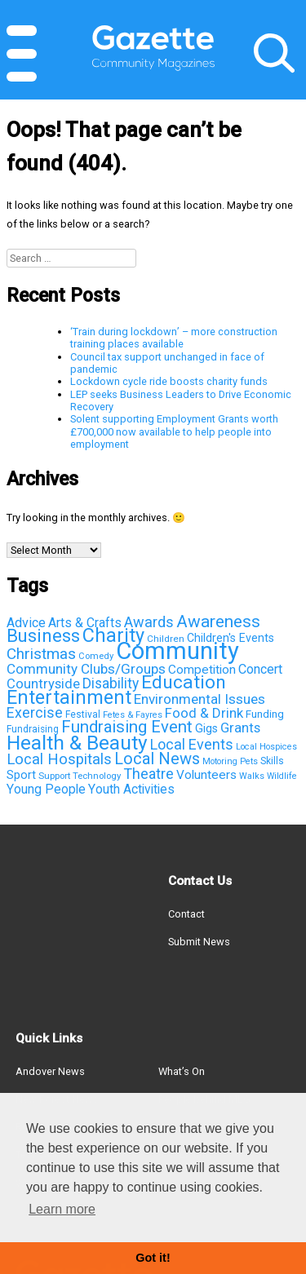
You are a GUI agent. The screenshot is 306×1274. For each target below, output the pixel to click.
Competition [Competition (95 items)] (202, 669)
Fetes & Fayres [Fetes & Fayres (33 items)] (132, 715)
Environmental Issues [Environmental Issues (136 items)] (199, 699)
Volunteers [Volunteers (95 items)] (206, 774)
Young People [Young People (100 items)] (46, 789)
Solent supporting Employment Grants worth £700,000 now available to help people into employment (174, 431)
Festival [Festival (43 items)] (82, 714)
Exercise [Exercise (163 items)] (35, 712)
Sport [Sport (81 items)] (21, 774)
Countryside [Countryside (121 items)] (43, 684)
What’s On (181, 1071)
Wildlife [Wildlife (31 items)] (282, 776)
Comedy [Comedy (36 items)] (95, 656)
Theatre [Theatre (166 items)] (148, 773)
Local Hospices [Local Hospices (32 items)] (266, 746)
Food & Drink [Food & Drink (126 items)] (204, 713)
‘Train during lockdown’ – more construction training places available (173, 337)
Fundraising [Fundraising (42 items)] (33, 729)
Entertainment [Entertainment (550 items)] (69, 697)
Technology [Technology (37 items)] (97, 775)
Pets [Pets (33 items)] (249, 761)
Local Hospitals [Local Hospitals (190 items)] (59, 759)
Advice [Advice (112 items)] (26, 622)
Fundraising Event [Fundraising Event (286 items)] (127, 727)
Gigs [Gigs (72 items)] (206, 728)
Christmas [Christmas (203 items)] (41, 653)
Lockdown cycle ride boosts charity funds (169, 381)
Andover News (50, 1071)
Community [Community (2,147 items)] (177, 651)
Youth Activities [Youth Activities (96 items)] (131, 789)
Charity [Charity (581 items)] (113, 635)
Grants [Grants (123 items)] (240, 728)
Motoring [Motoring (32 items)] (219, 761)
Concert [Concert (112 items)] (260, 669)
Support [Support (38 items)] (54, 775)
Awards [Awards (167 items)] (149, 621)
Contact (186, 914)
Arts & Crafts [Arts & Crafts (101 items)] (85, 622)
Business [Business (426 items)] (43, 635)
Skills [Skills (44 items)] (272, 761)
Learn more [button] (62, 1209)
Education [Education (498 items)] (183, 682)
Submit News (199, 942)
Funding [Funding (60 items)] (265, 713)
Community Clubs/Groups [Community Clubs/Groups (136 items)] (86, 669)
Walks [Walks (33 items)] (251, 776)
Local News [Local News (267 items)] (157, 758)
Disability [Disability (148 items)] (110, 683)
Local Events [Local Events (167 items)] (191, 744)
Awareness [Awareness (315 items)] (218, 621)
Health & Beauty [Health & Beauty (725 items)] (77, 742)
